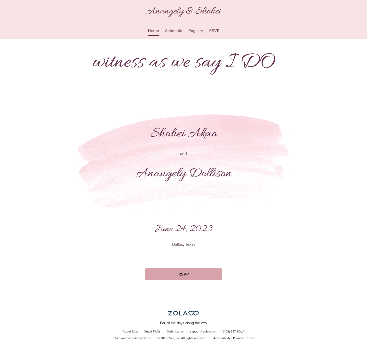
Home (153, 30)
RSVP (214, 30)
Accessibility (222, 338)
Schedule (173, 30)
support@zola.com (202, 331)
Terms (249, 338)
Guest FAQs (152, 331)
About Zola (130, 331)
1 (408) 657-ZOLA (232, 331)
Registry (195, 30)
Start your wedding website (132, 338)
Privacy (238, 338)
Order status (175, 331)
